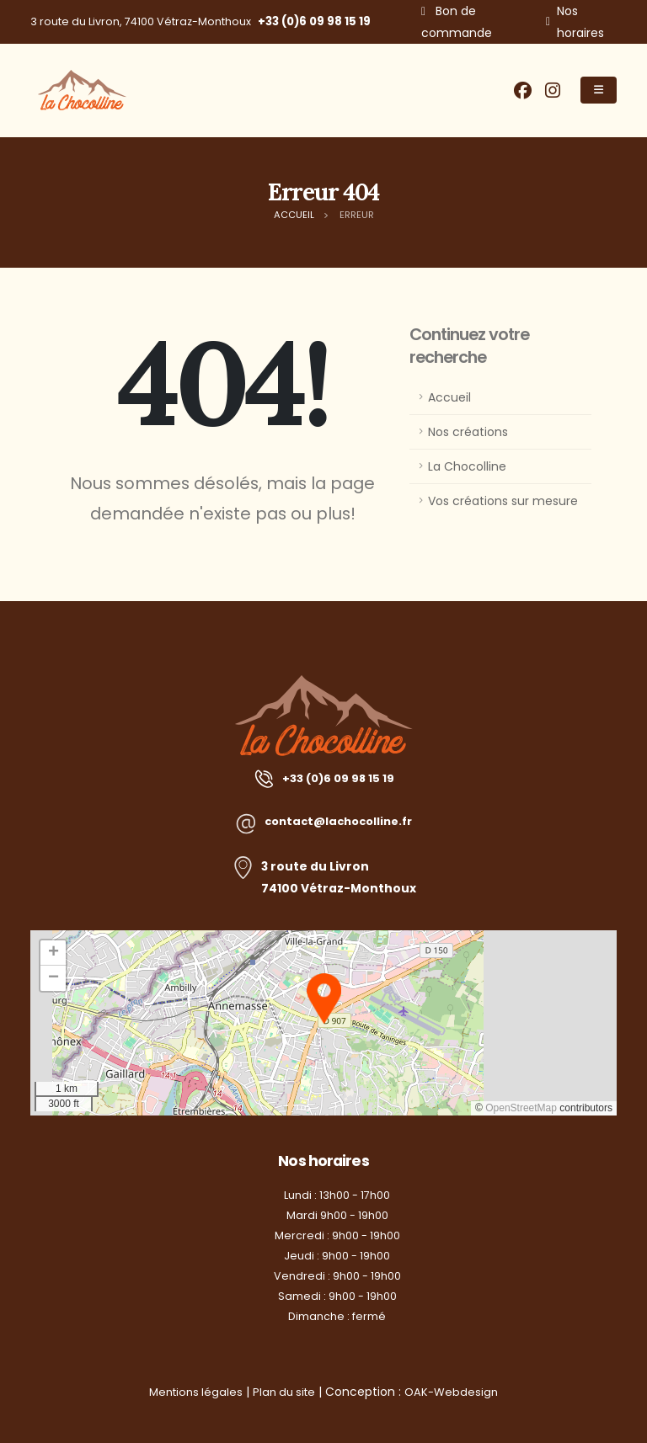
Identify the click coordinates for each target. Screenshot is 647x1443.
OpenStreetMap (521, 1108)
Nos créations (468, 431)
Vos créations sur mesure (503, 501)
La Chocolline (467, 466)
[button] (324, 998)
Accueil (449, 397)
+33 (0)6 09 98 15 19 (314, 21)
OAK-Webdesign (457, 1391)
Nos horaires (580, 22)
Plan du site (285, 1391)
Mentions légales (192, 1391)
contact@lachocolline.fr (338, 821)
